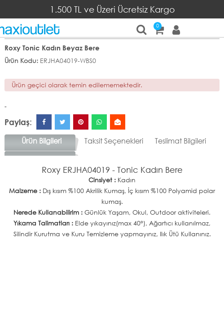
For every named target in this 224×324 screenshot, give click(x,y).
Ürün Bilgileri (41, 140)
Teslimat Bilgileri (180, 140)
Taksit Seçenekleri (113, 140)
